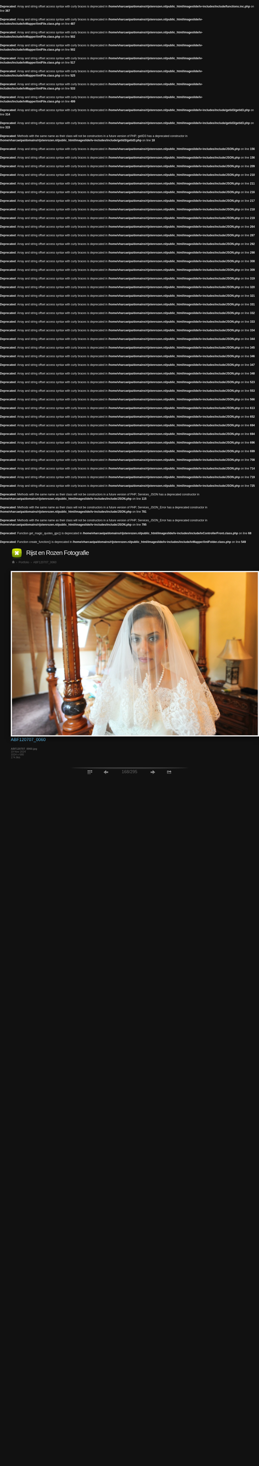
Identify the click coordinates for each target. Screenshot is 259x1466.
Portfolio (24, 562)
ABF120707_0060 (44, 562)
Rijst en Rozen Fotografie (57, 552)
